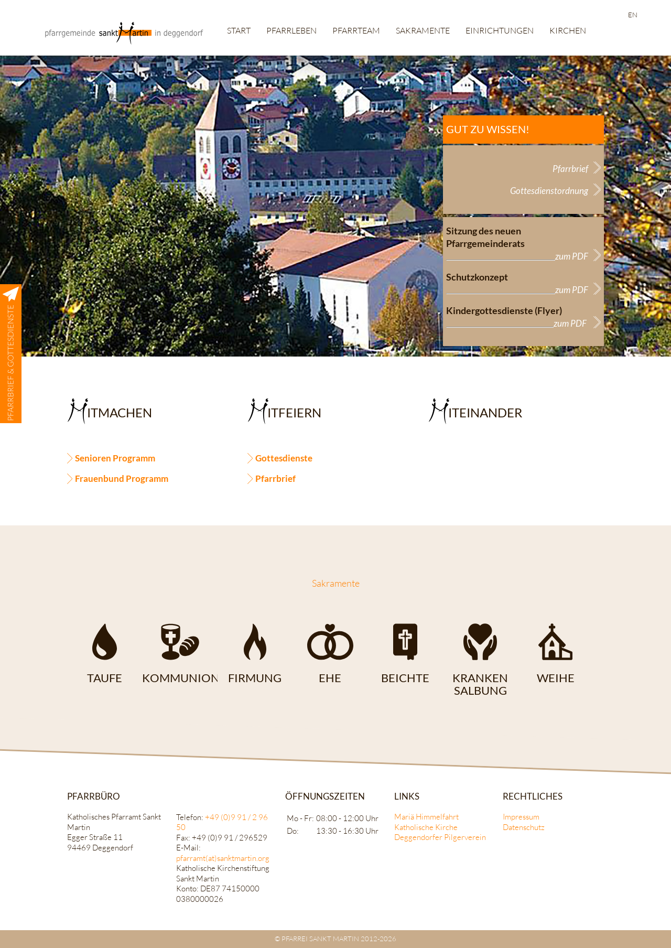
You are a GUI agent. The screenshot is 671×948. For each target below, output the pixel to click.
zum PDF (571, 256)
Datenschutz (524, 827)
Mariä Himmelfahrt (426, 817)
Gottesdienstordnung (549, 190)
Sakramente (423, 30)
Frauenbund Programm (121, 478)
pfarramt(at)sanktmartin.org (222, 858)
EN (632, 14)
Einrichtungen (500, 30)
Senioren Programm (115, 458)
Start (239, 30)
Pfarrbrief (570, 168)
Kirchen (567, 30)
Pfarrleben (291, 30)
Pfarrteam (356, 30)
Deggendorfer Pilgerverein (440, 837)
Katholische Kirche (426, 827)
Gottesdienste (283, 458)
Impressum (521, 817)
